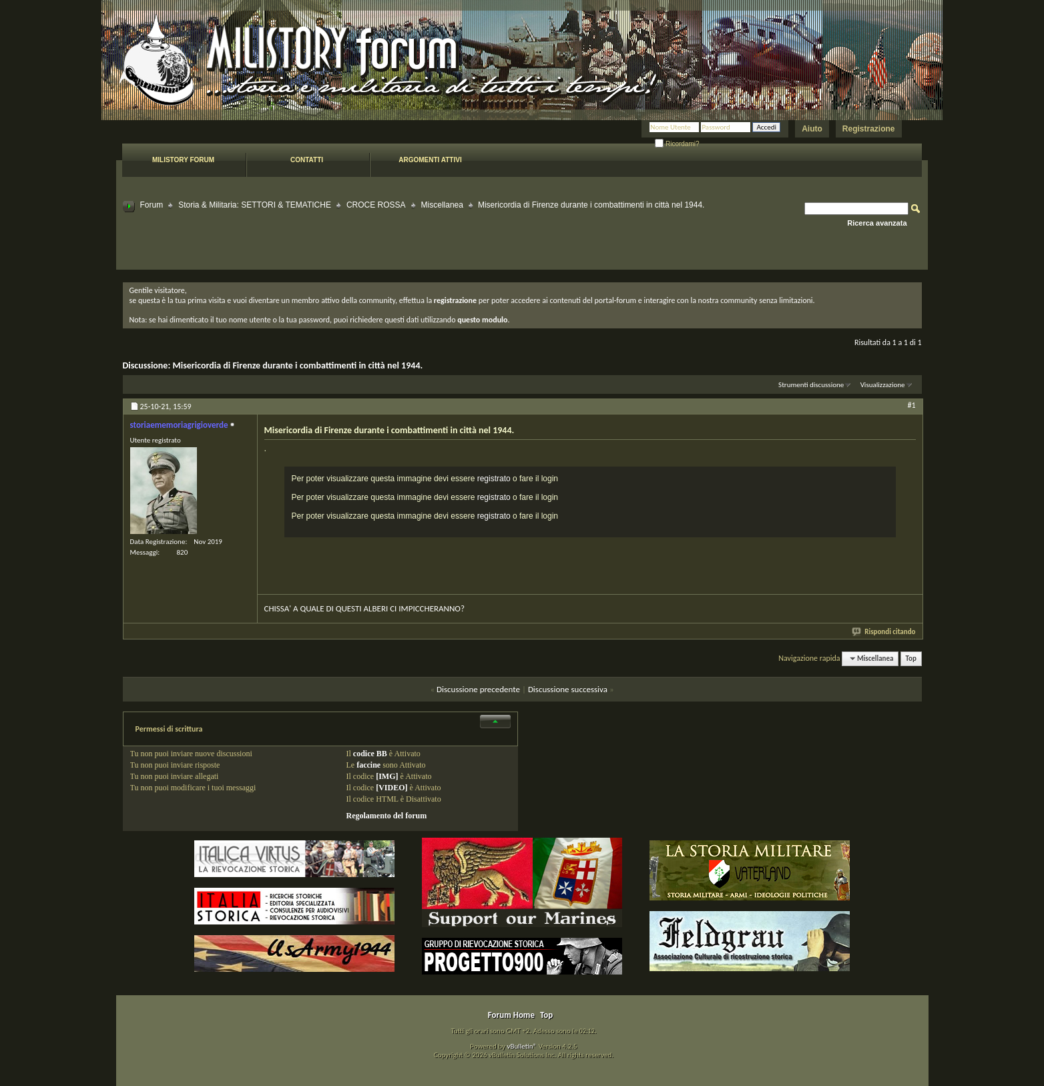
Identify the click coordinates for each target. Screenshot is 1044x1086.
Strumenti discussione (811, 384)
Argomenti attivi (430, 160)
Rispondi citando (884, 631)
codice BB (370, 753)
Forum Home (511, 1015)
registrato (494, 478)
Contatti (306, 160)
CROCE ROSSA (376, 205)
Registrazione (868, 128)
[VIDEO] (391, 787)
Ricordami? (677, 144)
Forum (152, 205)
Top (911, 658)
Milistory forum (183, 160)
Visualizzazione (882, 384)
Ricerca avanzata (876, 223)
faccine (368, 765)
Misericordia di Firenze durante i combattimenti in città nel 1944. (297, 365)
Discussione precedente (478, 689)
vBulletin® (522, 1046)
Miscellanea (442, 205)
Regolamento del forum (386, 815)
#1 (911, 405)
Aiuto (812, 128)
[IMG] (387, 776)
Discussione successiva (567, 689)
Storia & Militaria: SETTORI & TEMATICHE (254, 205)
